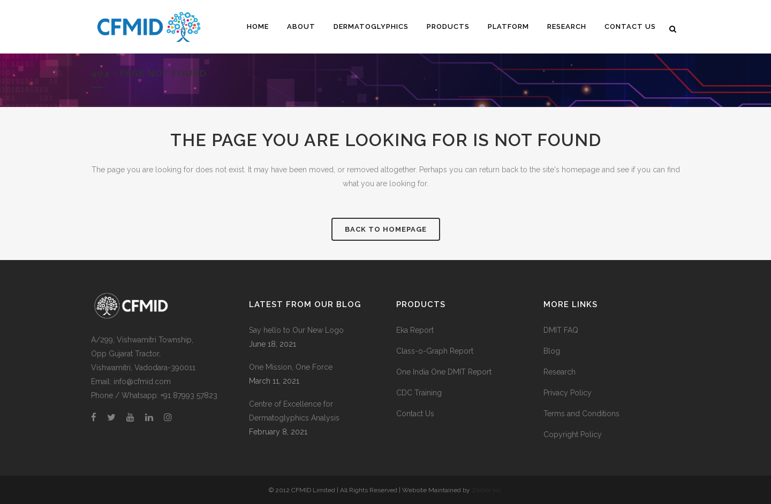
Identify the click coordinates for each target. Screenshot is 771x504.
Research (559, 372)
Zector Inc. (487, 490)
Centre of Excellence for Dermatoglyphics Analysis (294, 411)
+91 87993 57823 (189, 395)
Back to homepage (386, 229)
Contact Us (415, 413)
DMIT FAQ (560, 330)
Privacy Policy (567, 392)
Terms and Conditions (581, 413)
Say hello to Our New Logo (296, 330)
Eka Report (415, 330)
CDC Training (419, 392)
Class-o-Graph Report (434, 351)
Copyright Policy (572, 434)
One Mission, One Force (290, 367)
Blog (551, 351)
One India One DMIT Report (444, 372)
